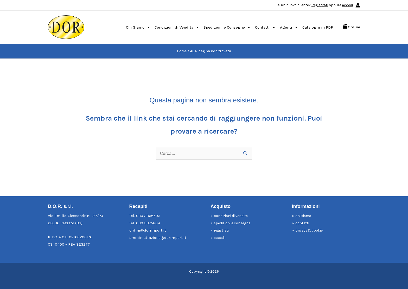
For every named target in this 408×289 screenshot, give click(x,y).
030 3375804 (148, 223)
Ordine (354, 27)
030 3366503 (148, 215)
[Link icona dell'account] (357, 5)
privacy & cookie (311, 230)
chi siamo (305, 215)
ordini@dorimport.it (147, 230)
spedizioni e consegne (234, 223)
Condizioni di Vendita (174, 27)
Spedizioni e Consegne (224, 27)
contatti (303, 223)
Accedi (347, 5)
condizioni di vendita (233, 215)
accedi (220, 237)
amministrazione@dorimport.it (157, 237)
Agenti (286, 27)
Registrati (319, 5)
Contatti (262, 27)
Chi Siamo (135, 27)
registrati (223, 230)
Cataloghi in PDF (317, 27)
